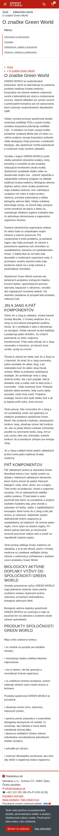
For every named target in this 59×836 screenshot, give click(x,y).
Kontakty (8, 42)
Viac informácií (42, 828)
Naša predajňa (10, 799)
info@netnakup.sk (15, 788)
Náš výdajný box (30, 799)
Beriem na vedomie (18, 829)
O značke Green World (21, 71)
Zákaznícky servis (23, 11)
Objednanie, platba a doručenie (20, 47)
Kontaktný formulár (12, 796)
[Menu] (5, 4)
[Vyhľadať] (43, 4)
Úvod (5, 11)
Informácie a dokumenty (16, 36)
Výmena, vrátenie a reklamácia (20, 52)
